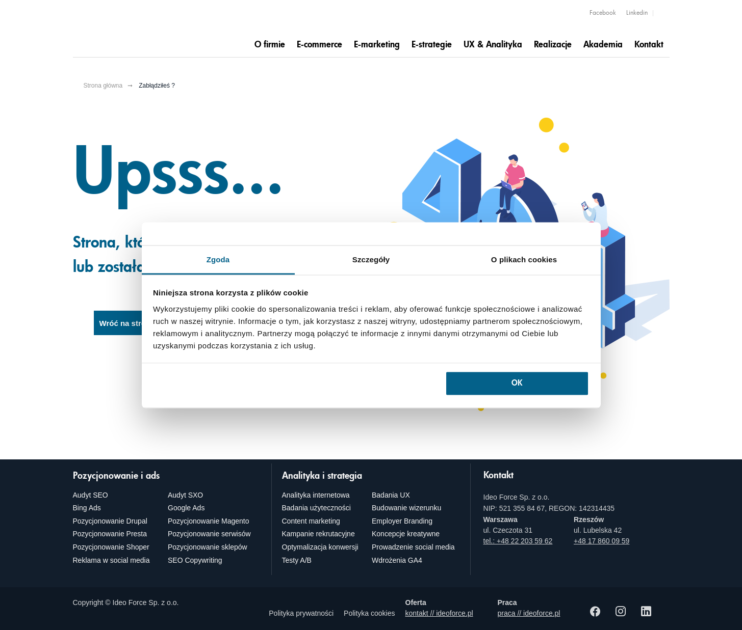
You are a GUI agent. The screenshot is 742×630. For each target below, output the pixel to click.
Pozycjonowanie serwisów (209, 534)
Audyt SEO (90, 495)
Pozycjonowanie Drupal (110, 521)
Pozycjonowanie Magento (208, 521)
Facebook (603, 13)
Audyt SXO (185, 495)
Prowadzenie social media (413, 547)
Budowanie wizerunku (406, 508)
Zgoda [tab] (218, 259)
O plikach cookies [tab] (524, 259)
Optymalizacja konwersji (320, 547)
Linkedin (637, 13)
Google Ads (186, 508)
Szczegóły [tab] (371, 259)
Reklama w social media (111, 560)
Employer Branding (402, 521)
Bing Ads (87, 508)
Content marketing (311, 521)
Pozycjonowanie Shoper (111, 547)
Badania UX (391, 495)
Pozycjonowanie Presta (110, 534)
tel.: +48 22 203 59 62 (518, 541)
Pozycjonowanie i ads (116, 476)
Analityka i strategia (322, 476)
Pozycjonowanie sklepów (207, 547)
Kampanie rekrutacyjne (318, 534)
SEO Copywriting (195, 560)
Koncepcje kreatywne (406, 534)
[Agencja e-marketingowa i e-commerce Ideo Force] (136, 28)
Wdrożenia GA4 (397, 560)
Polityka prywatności (301, 613)
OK (516, 384)
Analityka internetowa (316, 495)
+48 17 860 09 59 (601, 541)
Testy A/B (297, 560)
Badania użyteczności (316, 508)
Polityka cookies (369, 613)
